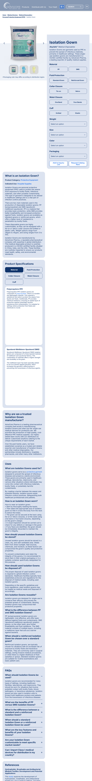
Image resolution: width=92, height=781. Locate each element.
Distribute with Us (39, 7)
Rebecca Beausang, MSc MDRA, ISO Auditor (58, 574)
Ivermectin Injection (20, 757)
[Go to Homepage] (11, 6)
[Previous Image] (4, 43)
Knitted (58, 89)
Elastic (77, 89)
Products (25, 7)
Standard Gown (58, 56)
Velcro (77, 67)
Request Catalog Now (77, 140)
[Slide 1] (45, 614)
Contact (13, 727)
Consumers (15, 725)
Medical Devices (40, 715)
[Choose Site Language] (86, 6)
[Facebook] (66, 714)
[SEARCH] (75, 6)
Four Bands (78, 78)
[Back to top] (82, 704)
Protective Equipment (29, 156)
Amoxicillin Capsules (20, 744)
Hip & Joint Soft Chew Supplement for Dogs (21, 762)
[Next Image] (43, 43)
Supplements (39, 718)
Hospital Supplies (24, 160)
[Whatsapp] (61, 714)
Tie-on (58, 67)
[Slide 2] (47, 614)
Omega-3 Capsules (20, 770)
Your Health (53, 7)
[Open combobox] (68, 100)
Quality (13, 722)
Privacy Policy (53, 774)
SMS (77, 45)
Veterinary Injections (45, 749)
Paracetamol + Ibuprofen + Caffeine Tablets (22, 750)
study (55, 520)
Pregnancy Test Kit (20, 768)
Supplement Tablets (44, 754)
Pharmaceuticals (40, 713)
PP (58, 45)
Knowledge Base (16, 729)
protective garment (78, 310)
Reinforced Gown (77, 56)
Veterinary (38, 720)
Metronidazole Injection (21, 747)
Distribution (15, 715)
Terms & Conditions (40, 774)
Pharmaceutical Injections (46, 744)
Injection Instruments (45, 751)
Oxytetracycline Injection (22, 759)
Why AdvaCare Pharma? (19, 713)
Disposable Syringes (20, 765)
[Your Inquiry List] (62, 6)
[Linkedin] (72, 714)
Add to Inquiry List (58, 140)
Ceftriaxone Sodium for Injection (21, 753)
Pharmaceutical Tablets (46, 747)
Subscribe (70, 737)
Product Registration (18, 718)
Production (14, 720)
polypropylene (66, 182)
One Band (58, 78)
